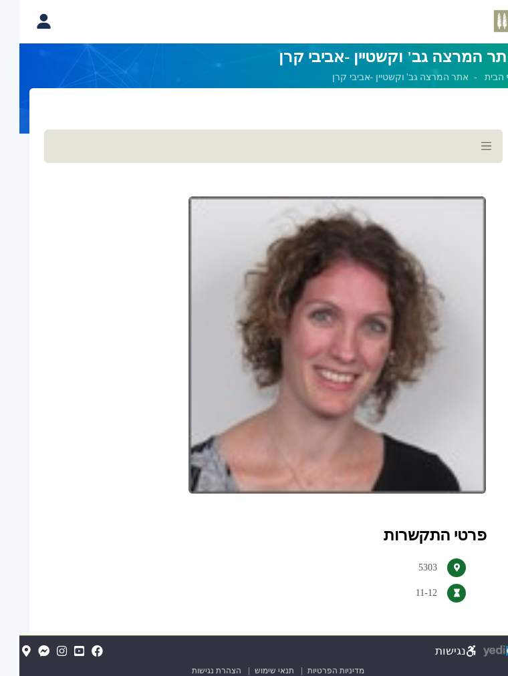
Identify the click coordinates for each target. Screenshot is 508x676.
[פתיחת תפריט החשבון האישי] (24, 21)
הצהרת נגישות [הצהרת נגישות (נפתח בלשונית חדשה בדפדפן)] (197, 670)
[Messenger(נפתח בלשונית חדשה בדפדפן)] (24, 652)
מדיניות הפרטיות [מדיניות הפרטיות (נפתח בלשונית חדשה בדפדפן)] (316, 670)
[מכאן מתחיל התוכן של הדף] (254, 385)
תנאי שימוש (249, 670)
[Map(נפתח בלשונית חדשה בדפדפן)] (7, 652)
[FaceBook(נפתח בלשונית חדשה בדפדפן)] (78, 652)
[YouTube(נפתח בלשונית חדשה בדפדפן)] (60, 652)
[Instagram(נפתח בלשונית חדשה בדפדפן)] (42, 652)
